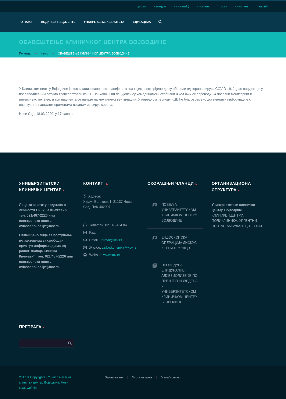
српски (141, 6)
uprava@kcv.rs (111, 240)
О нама (27, 22)
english (263, 6)
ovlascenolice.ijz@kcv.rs (39, 226)
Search (69, 343)
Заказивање (114, 377)
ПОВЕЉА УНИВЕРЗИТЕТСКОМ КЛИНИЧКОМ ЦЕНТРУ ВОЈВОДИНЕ (179, 212)
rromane (242, 6)
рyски (223, 6)
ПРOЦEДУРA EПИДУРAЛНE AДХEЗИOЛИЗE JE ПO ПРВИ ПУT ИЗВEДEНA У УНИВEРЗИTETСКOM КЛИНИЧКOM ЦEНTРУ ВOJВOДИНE (179, 283)
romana (204, 6)
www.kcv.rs (111, 255)
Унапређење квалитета (104, 22)
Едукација (142, 22)
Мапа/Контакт (171, 377)
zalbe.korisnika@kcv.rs (119, 247)
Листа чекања (142, 377)
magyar (161, 6)
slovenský (182, 6)
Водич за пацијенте (58, 22)
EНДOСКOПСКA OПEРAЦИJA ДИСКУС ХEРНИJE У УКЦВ (179, 243)
